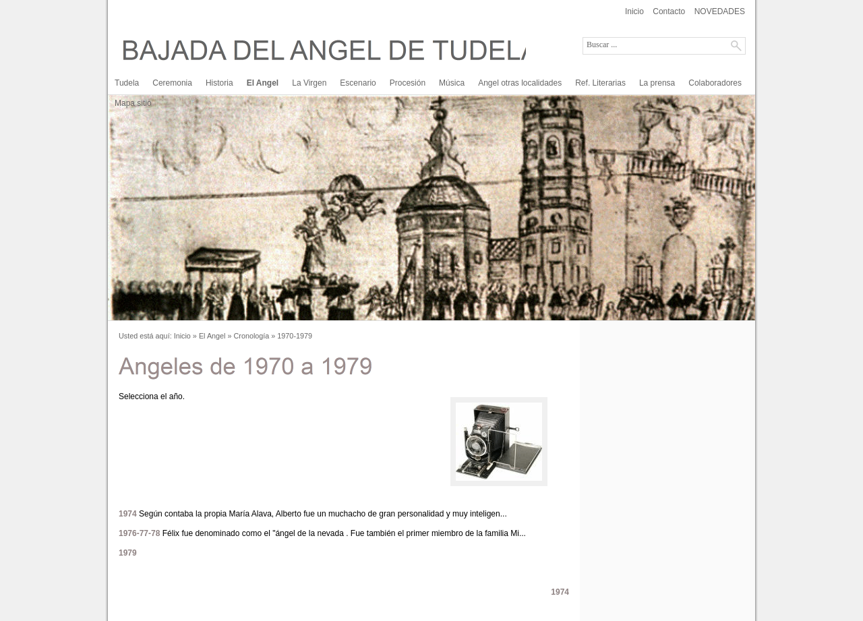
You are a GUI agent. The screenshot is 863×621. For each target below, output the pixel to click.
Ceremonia (172, 83)
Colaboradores (715, 83)
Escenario (358, 83)
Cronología (252, 336)
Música (452, 83)
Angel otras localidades (520, 83)
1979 (128, 553)
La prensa (657, 83)
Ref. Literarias (600, 83)
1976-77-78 (139, 533)
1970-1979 (294, 336)
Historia (219, 83)
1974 (128, 514)
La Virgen (309, 83)
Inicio (634, 11)
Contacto (669, 11)
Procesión (407, 83)
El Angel (263, 83)
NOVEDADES (719, 11)
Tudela (127, 83)
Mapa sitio (133, 103)
